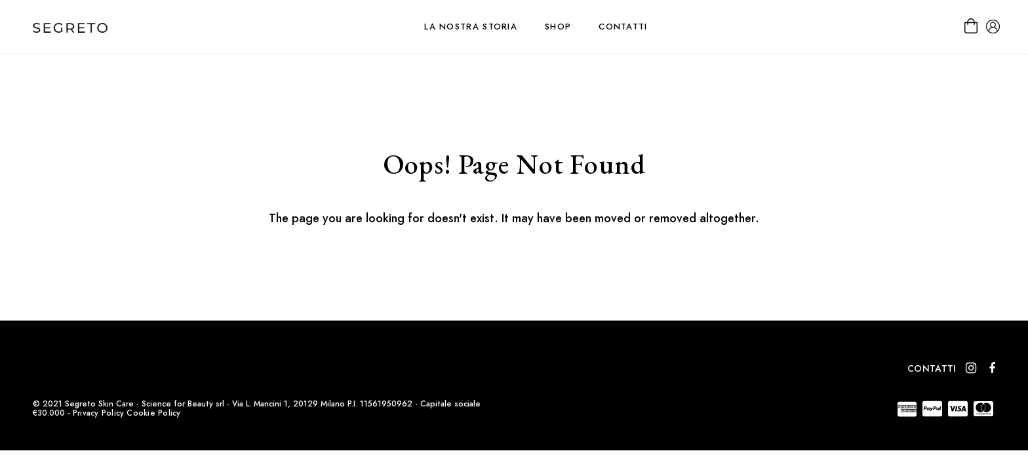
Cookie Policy (153, 413)
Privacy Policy (98, 413)
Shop (558, 26)
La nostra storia (470, 26)
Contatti (623, 26)
